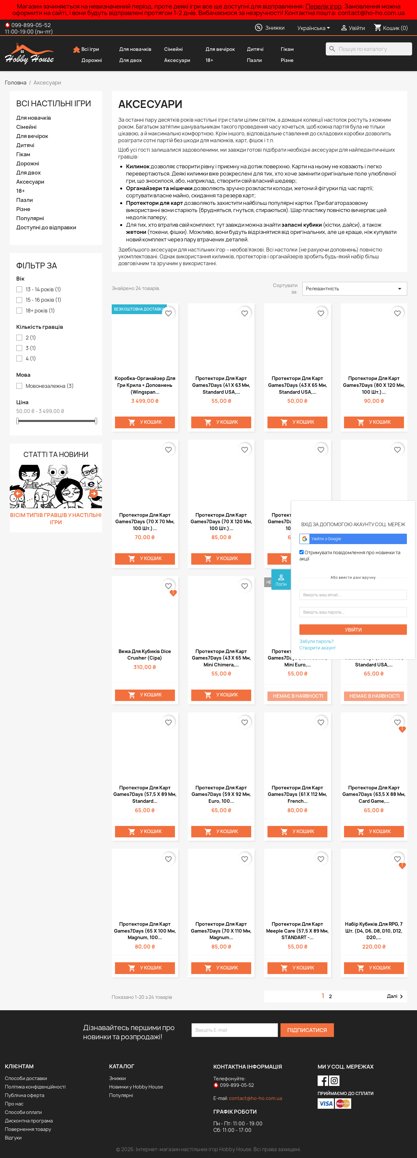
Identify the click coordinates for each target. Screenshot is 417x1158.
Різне (283, 61)
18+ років (40, 311)
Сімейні (169, 49)
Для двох (126, 61)
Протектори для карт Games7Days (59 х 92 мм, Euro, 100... (221, 794)
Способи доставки (26, 1078)
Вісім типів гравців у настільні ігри (56, 518)
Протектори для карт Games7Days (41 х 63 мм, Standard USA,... (221, 385)
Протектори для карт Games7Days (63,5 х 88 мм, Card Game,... (374, 794)
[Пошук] (369, 48)
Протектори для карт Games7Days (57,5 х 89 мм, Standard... (145, 794)
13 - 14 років (43, 289)
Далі (396, 996)
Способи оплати (23, 1112)
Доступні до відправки (46, 227)
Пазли (250, 61)
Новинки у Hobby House (136, 1087)
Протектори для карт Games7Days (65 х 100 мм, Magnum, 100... (145, 930)
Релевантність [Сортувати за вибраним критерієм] (355, 289)
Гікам (283, 49)
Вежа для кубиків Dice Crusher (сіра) (145, 654)
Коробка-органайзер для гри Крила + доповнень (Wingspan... (145, 385)
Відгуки (13, 1138)
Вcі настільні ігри (53, 103)
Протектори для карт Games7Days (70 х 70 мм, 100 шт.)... (145, 521)
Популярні (30, 218)
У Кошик (145, 422)
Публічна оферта (24, 1095)
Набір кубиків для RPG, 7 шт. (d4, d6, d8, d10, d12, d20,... (374, 930)
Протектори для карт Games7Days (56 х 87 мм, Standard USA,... (373, 658)
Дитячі (251, 49)
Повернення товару (28, 1129)
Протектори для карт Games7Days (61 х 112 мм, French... (297, 794)
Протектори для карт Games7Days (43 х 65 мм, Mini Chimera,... (221, 658)
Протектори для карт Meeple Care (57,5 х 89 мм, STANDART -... (297, 930)
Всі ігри (86, 49)
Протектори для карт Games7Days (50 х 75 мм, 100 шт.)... (297, 521)
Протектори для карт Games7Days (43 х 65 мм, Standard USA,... (297, 385)
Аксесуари (172, 61)
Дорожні (87, 61)
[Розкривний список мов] (314, 28)
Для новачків (130, 49)
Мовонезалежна (50, 386)
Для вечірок (216, 49)
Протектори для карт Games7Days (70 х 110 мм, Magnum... (221, 930)
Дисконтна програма (29, 1121)
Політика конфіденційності (35, 1087)
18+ (205, 61)
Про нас (14, 1104)
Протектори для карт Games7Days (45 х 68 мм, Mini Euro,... (297, 658)
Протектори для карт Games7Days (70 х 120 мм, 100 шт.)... (221, 521)
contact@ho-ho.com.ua (255, 1098)
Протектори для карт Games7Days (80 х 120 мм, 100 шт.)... (374, 385)
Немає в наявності (298, 696)
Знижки (117, 1078)
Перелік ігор (323, 6)
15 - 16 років (44, 300)
